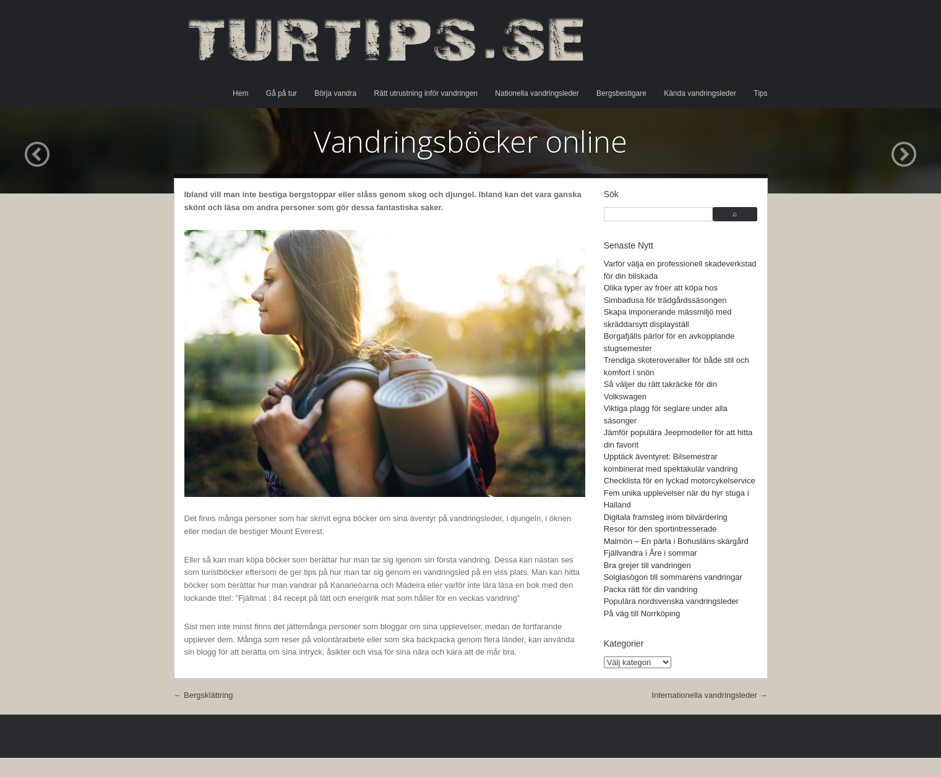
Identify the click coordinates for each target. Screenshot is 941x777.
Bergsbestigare (621, 93)
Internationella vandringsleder (709, 695)
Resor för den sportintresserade (660, 528)
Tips (760, 93)
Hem (240, 93)
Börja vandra (335, 93)
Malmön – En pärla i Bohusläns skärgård (676, 541)
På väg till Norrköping (642, 613)
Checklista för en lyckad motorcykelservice (679, 480)
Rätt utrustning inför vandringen (426, 93)
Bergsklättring (203, 695)
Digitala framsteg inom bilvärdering (666, 517)
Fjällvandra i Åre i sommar (650, 553)
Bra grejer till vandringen (647, 565)
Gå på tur (281, 93)
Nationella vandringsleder (536, 93)
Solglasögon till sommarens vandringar (673, 577)
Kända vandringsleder (700, 93)
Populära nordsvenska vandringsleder (671, 601)
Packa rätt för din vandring (651, 589)
